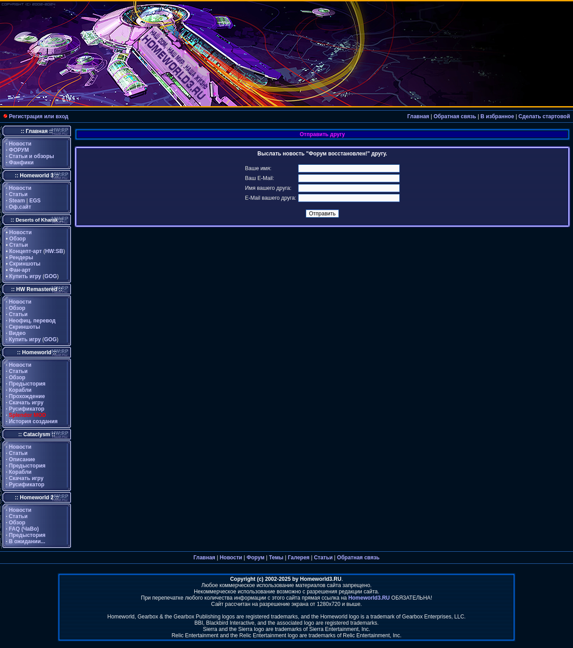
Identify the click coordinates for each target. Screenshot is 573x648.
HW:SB (54, 251)
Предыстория (27, 384)
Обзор (17, 239)
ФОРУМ (19, 150)
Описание (22, 459)
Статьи (18, 194)
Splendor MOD (27, 415)
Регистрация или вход (38, 116)
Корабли (20, 390)
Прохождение (27, 396)
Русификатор (26, 409)
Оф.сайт (20, 207)
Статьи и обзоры (31, 156)
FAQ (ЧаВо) (24, 529)
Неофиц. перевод (32, 321)
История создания (33, 421)
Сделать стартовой (544, 116)
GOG (50, 276)
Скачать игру (26, 402)
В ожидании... (27, 541)
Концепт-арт (25, 251)
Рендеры (21, 257)
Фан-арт (20, 270)
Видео (17, 333)
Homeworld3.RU (369, 598)
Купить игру (25, 276)
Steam (17, 200)
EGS (35, 200)
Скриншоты (25, 264)
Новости (20, 144)
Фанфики (21, 162)
